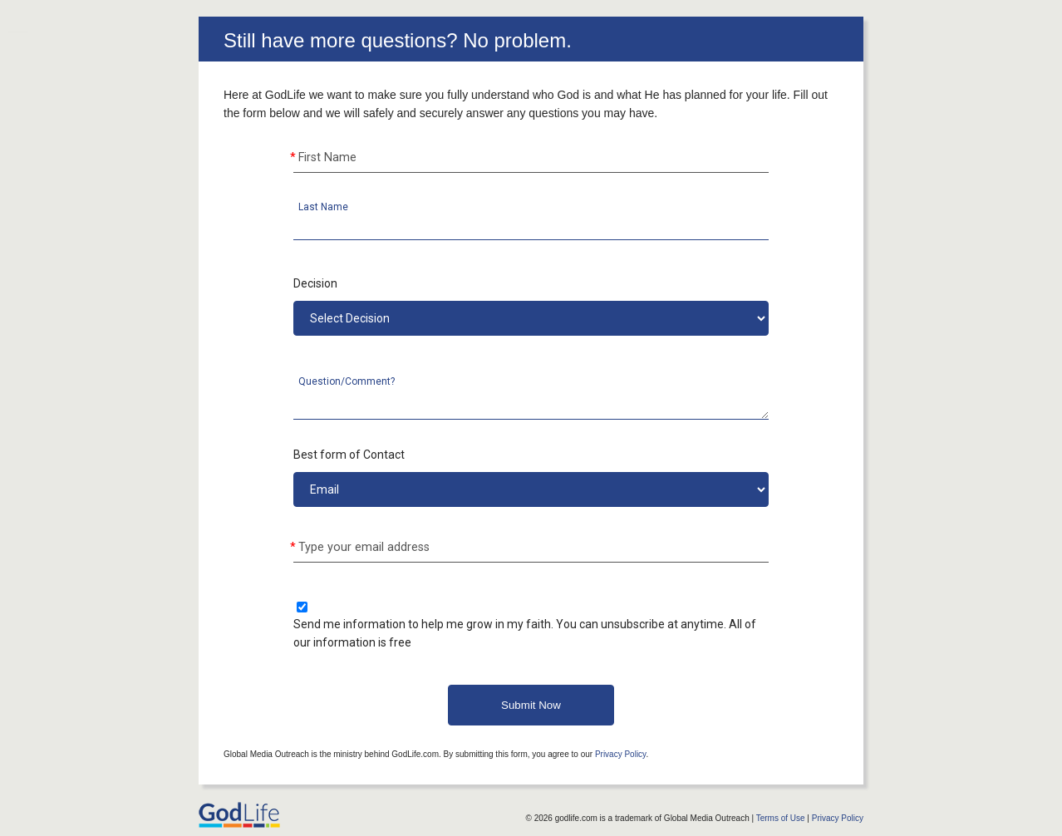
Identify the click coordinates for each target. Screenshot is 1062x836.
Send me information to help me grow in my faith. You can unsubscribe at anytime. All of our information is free (524, 633)
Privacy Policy (621, 754)
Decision (315, 283)
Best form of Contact (349, 454)
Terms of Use (780, 818)
